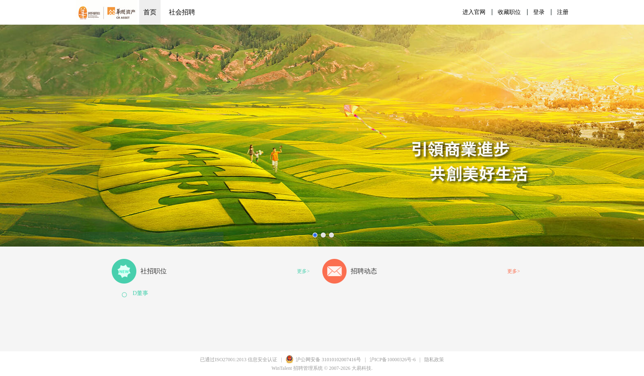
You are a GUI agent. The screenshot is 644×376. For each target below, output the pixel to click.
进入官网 (473, 12)
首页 (149, 12)
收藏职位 (509, 12)
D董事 (140, 293)
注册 (562, 12)
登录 (539, 12)
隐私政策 (434, 359)
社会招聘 (182, 12)
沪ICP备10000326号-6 (393, 359)
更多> (303, 271)
